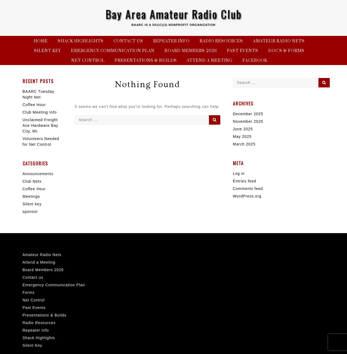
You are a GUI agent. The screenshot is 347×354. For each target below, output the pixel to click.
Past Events (242, 50)
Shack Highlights (81, 41)
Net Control (88, 60)
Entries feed (244, 181)
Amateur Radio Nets (279, 41)
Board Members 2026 (190, 50)
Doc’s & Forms (286, 50)
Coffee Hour (34, 105)
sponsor (30, 211)
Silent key (32, 204)
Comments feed (248, 188)
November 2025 (248, 121)
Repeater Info (171, 41)
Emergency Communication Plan (112, 50)
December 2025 (248, 114)
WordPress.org (247, 196)
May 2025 (242, 136)
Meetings (31, 196)
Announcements (38, 174)
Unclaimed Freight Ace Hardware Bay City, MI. (41, 125)
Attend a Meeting (209, 60)
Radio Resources (221, 41)
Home (41, 41)
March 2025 (244, 144)
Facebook (254, 60)
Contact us (128, 41)
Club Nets (32, 181)
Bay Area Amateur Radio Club (173, 14)
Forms (29, 292)
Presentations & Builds (146, 60)
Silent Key (47, 50)
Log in (239, 173)
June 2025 (243, 129)
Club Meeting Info (40, 112)
